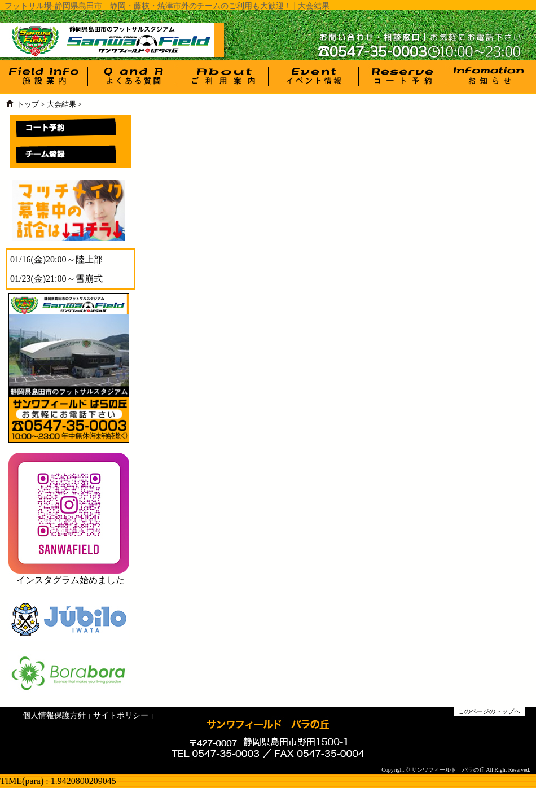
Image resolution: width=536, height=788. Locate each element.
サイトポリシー (120, 715)
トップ (28, 104)
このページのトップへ (489, 711)
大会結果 (61, 104)
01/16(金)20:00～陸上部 (56, 259)
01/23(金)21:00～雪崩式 (56, 278)
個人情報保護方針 (54, 715)
